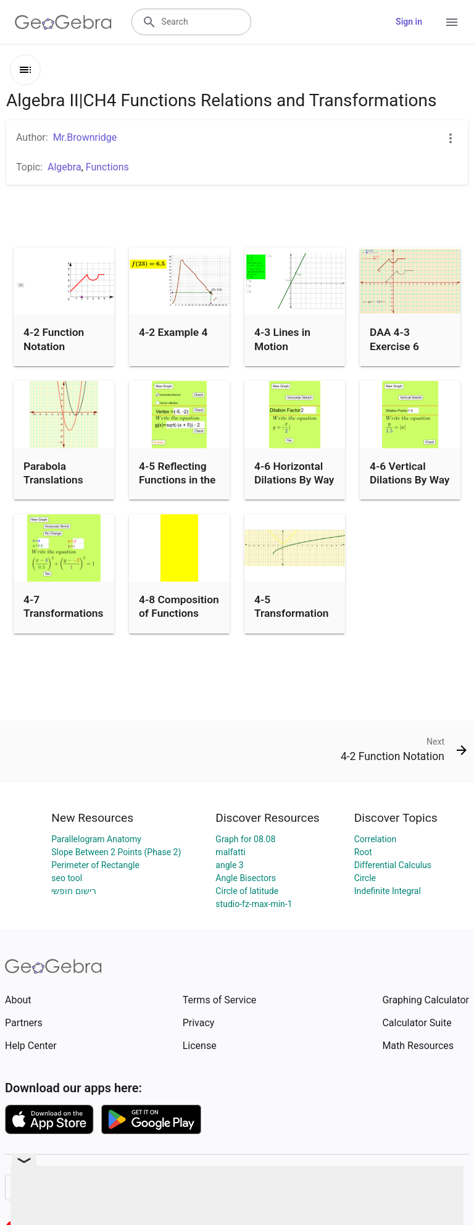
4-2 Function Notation (53, 339)
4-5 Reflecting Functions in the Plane (177, 480)
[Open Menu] (451, 22)
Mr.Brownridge (85, 137)
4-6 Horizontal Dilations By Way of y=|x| (294, 480)
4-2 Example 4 (173, 332)
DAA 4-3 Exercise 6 (394, 339)
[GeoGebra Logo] (63, 22)
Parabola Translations (53, 473)
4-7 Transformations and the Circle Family (63, 620)
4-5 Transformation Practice (291, 613)
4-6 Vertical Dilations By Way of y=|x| (409, 480)
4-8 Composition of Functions (179, 606)
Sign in (409, 22)
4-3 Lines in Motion (282, 339)
